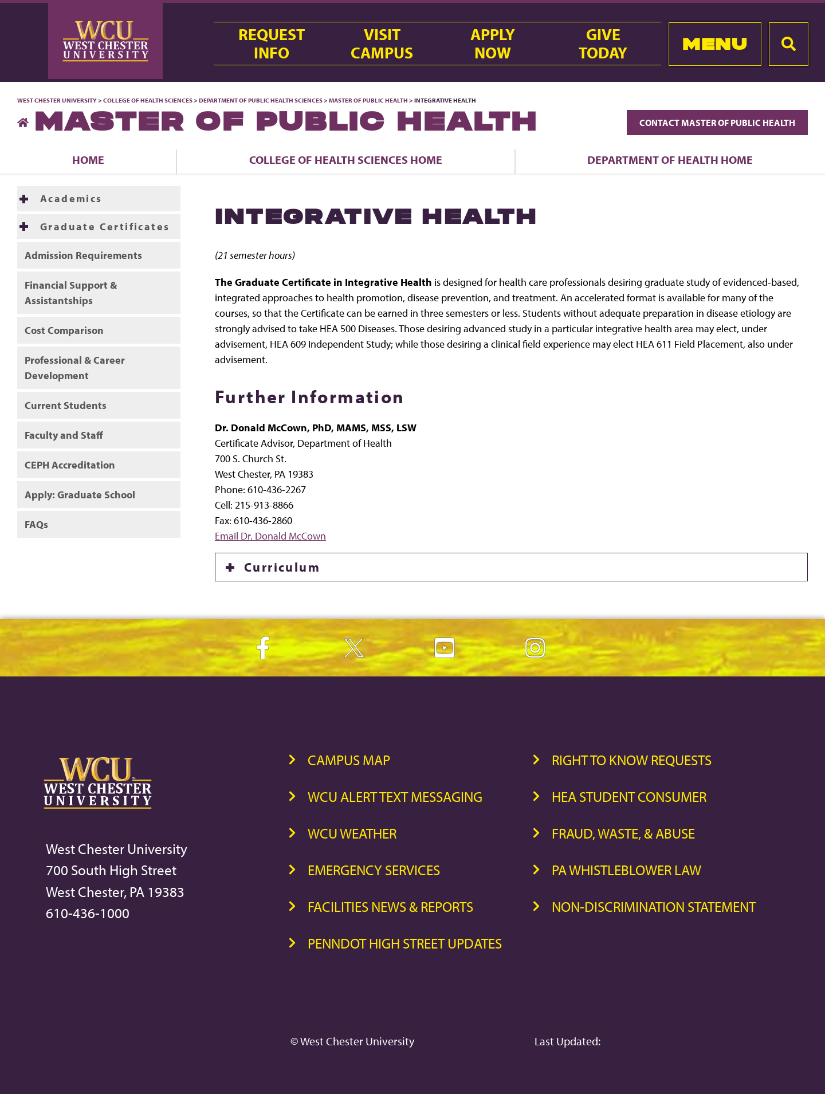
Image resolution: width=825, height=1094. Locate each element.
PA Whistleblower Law (626, 870)
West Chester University (57, 100)
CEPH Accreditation (70, 464)
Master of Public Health (368, 100)
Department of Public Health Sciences (261, 100)
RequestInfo (271, 43)
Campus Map (349, 760)
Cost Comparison (64, 330)
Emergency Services (374, 870)
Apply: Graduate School (80, 494)
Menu (714, 43)
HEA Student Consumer (629, 796)
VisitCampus (382, 43)
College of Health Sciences (147, 100)
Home (88, 159)
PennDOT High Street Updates (405, 943)
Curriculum (282, 567)
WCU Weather (352, 833)
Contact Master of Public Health (717, 122)
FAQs (36, 524)
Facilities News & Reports (390, 906)
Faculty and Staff (64, 435)
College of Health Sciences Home (345, 159)
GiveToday (603, 43)
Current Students (66, 405)
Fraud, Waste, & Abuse (623, 833)
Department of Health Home (670, 159)
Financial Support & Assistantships (71, 292)
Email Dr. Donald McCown (270, 535)
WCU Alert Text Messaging (395, 796)
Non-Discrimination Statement (654, 906)
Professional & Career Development (75, 367)
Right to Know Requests (632, 760)
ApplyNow (492, 43)
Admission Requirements (83, 255)
